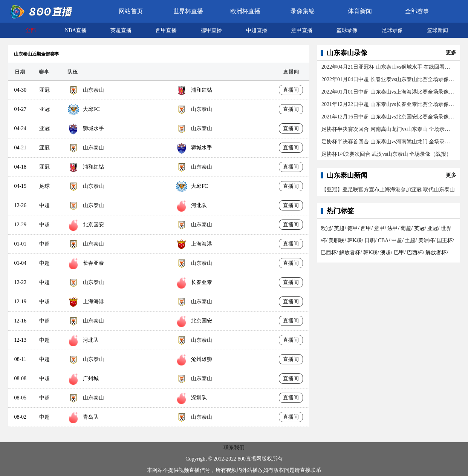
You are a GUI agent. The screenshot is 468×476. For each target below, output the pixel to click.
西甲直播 (166, 30)
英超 (339, 228)
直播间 (291, 90)
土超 (410, 240)
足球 (44, 186)
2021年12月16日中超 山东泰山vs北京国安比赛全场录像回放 (388, 117)
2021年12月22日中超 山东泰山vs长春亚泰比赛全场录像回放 (388, 104)
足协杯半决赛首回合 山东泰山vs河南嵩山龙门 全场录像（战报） (388, 141)
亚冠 (44, 90)
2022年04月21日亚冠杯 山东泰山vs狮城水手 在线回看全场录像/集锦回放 (388, 67)
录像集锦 (303, 11)
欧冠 (326, 228)
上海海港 (201, 244)
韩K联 (354, 240)
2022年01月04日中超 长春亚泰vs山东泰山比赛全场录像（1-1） (388, 79)
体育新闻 (360, 11)
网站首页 (131, 11)
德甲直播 (211, 30)
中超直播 (256, 30)
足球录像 (392, 30)
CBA (383, 240)
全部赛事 (417, 11)
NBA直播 (76, 30)
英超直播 (121, 30)
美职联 (336, 240)
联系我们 (234, 447)
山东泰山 (93, 90)
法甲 (392, 228)
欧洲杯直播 (245, 11)
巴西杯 (328, 252)
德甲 (352, 228)
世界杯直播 (188, 11)
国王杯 (445, 240)
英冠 (419, 228)
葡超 (406, 228)
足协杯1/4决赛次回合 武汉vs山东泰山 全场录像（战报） (386, 154)
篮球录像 (347, 30)
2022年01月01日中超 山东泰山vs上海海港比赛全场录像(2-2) (388, 92)
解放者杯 (349, 252)
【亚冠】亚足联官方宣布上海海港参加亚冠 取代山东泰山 (388, 189)
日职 (369, 240)
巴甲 (399, 252)
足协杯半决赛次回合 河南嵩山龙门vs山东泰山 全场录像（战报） (388, 129)
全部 (30, 30)
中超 (44, 205)
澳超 (385, 252)
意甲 (379, 228)
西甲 (366, 228)
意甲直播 (301, 30)
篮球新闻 (437, 30)
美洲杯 (426, 240)
